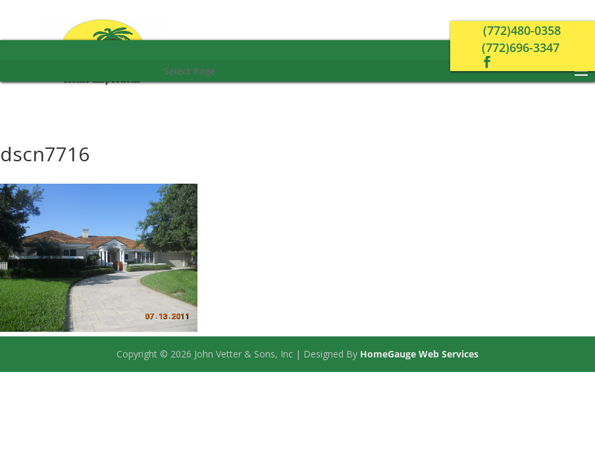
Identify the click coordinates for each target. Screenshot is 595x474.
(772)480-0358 (522, 30)
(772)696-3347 (520, 47)
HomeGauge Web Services (419, 354)
